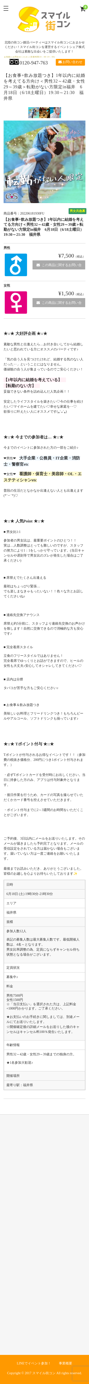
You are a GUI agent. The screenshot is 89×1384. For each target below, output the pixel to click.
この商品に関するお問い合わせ (59, 266)
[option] (33, 112)
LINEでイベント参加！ (34, 1363)
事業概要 (65, 1363)
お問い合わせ (70, 62)
